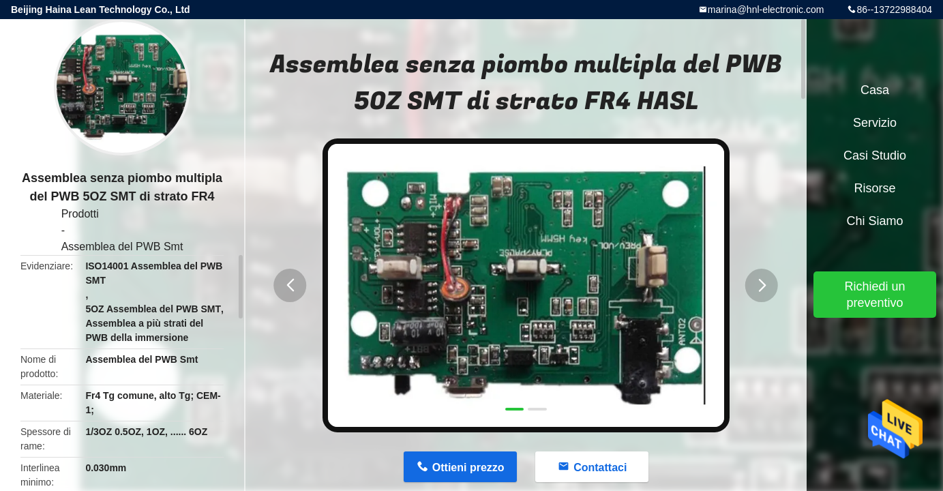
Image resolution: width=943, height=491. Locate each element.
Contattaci (600, 467)
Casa (874, 90)
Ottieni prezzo (468, 467)
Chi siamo (874, 221)
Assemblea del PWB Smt (122, 246)
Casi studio (874, 155)
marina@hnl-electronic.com (766, 9)
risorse (874, 188)
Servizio (875, 123)
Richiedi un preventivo (874, 295)
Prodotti (80, 214)
